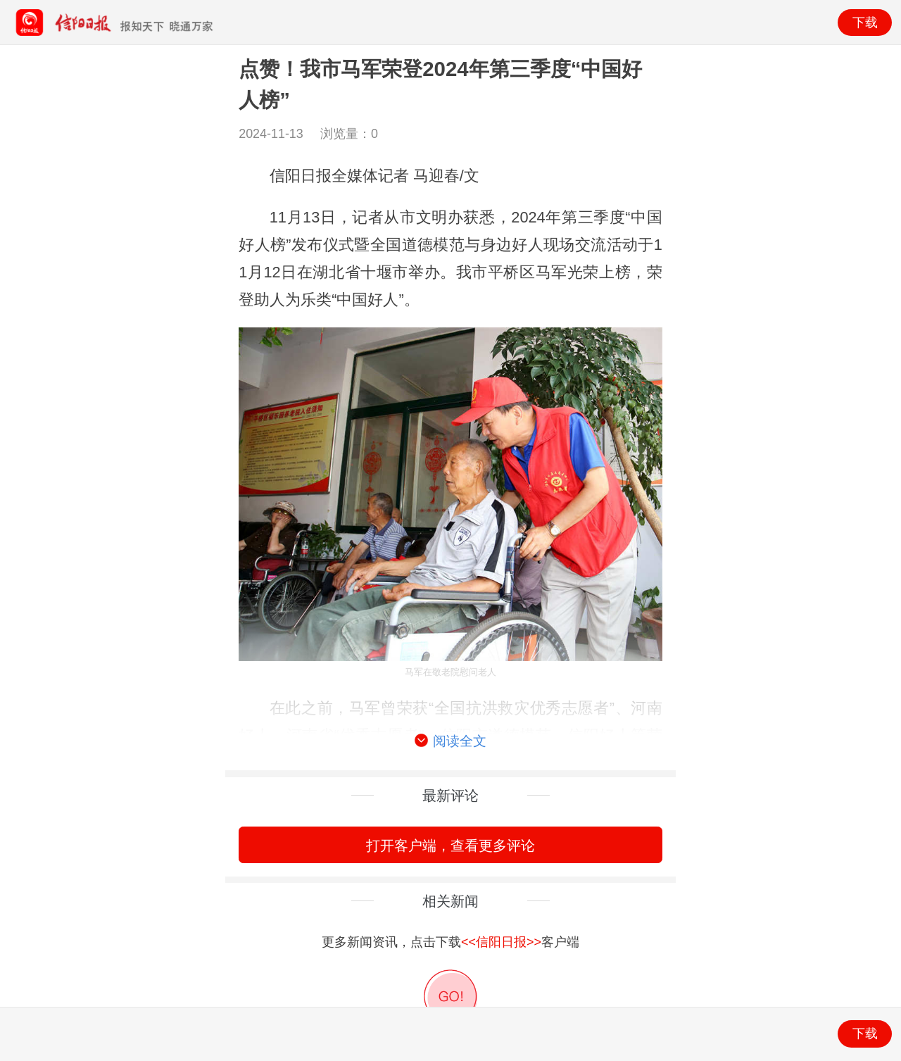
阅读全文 (450, 741)
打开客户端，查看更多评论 (450, 845)
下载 (865, 22)
